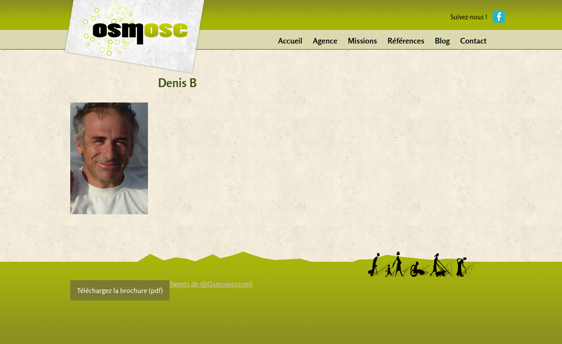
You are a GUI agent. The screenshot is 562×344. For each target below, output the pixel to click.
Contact (473, 40)
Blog (442, 40)
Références (406, 40)
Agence (325, 40)
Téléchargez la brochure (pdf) (120, 290)
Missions (362, 40)
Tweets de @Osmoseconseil (210, 283)
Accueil (290, 40)
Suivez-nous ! (468, 17)
